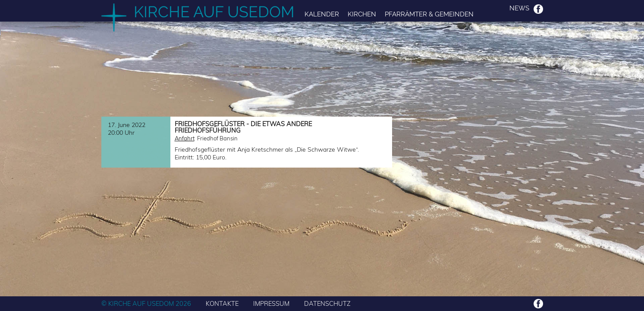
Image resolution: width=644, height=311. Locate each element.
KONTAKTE (222, 303)
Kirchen (362, 14)
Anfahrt (185, 138)
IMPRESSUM (271, 303)
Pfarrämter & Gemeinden (429, 14)
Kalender (322, 14)
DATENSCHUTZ (327, 303)
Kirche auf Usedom (214, 12)
